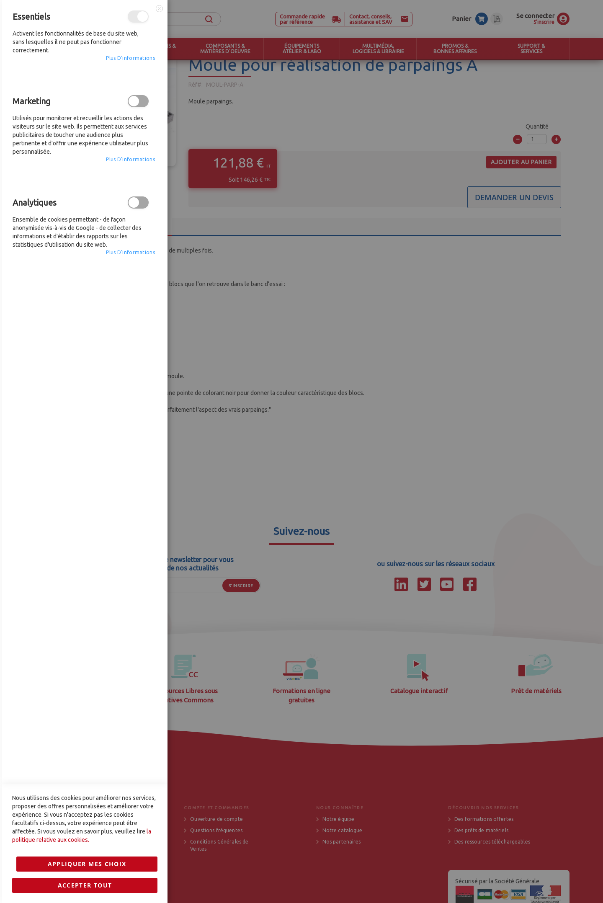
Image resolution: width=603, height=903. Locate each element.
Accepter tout (85, 625)
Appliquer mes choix (87, 604)
